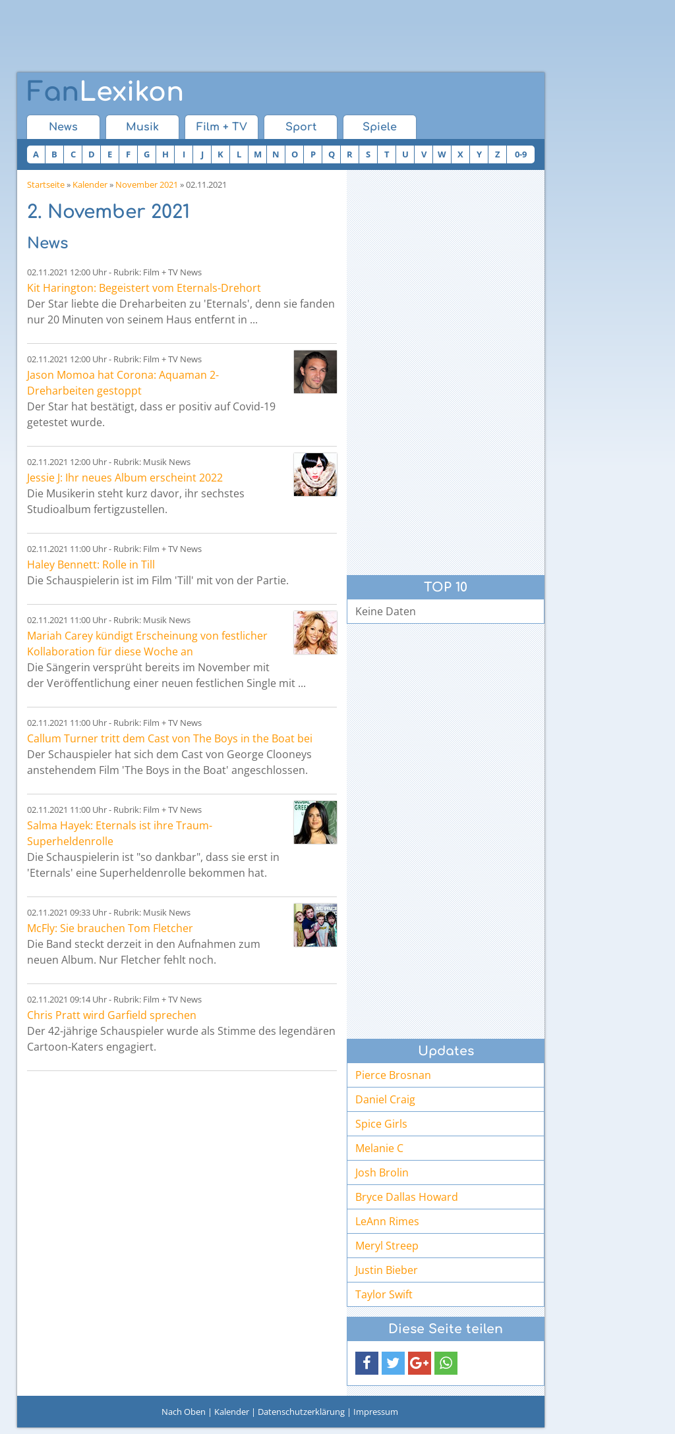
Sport (300, 127)
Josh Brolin (382, 1172)
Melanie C (379, 1148)
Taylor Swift (384, 1294)
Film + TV (221, 127)
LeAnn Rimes (387, 1221)
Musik (142, 127)
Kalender (90, 184)
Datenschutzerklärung (301, 1412)
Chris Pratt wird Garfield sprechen (111, 1015)
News (63, 127)
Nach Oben (183, 1412)
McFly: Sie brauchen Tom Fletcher (110, 928)
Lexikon (105, 92)
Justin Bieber (386, 1270)
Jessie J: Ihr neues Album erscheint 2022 (125, 477)
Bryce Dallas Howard (406, 1197)
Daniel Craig (385, 1099)
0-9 (521, 154)
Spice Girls (381, 1124)
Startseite (46, 184)
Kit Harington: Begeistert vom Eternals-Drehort (144, 288)
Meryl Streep (387, 1245)
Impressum (375, 1412)
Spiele (380, 127)
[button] (366, 1363)
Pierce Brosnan (393, 1075)
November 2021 (146, 184)
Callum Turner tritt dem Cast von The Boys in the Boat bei (169, 738)
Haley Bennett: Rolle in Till (91, 564)
